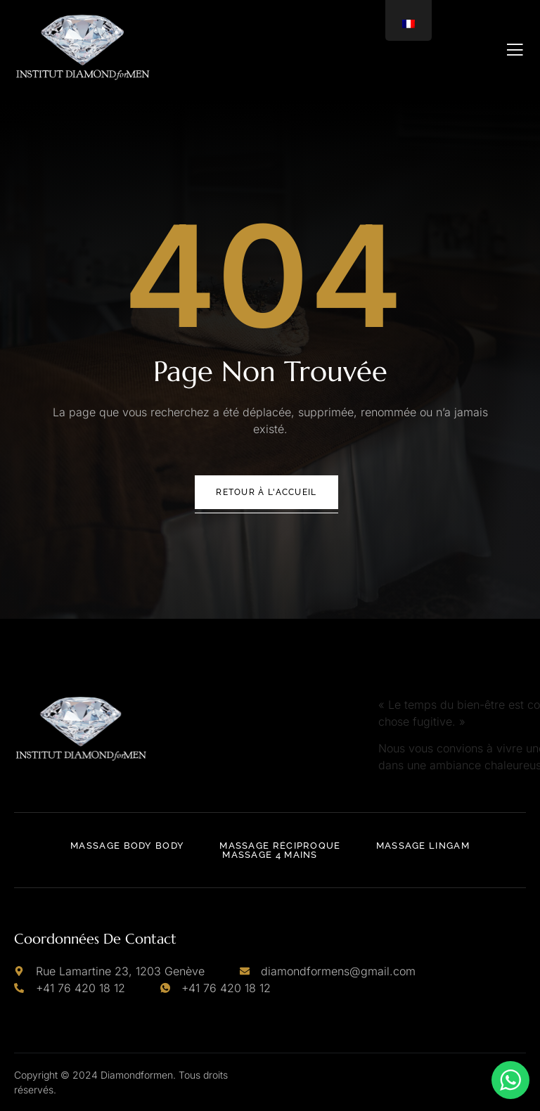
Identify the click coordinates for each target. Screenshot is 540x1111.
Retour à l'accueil (266, 492)
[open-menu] (515, 49)
